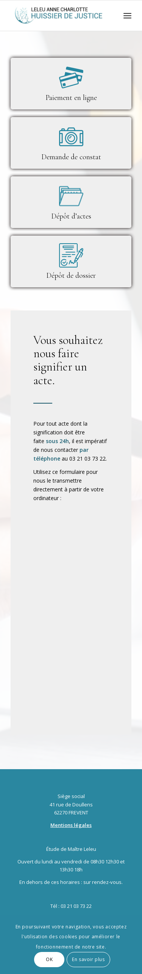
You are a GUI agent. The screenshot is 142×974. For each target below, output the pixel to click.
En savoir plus (88, 959)
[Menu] (127, 15)
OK (49, 959)
